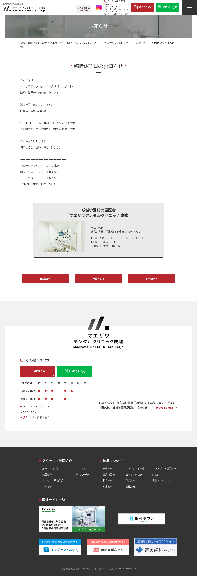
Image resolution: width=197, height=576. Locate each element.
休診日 (24, 417)
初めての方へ (83, 474)
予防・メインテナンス (164, 480)
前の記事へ (45, 278)
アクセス (81, 468)
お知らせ (139, 42)
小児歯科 (107, 486)
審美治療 (130, 480)
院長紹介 (47, 474)
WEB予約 (142, 7)
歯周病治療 (109, 474)
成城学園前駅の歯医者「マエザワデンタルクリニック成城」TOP (59, 42)
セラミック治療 (134, 474)
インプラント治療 (135, 468)
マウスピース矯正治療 (164, 468)
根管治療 (107, 480)
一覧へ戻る (98, 278)
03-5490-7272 (36, 360)
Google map (165, 407)
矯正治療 (130, 486)
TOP (22, 467)
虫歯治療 (107, 468)
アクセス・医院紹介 (53, 480)
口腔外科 (157, 474)
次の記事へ (152, 278)
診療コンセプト (50, 468)
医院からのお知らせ (116, 42)
